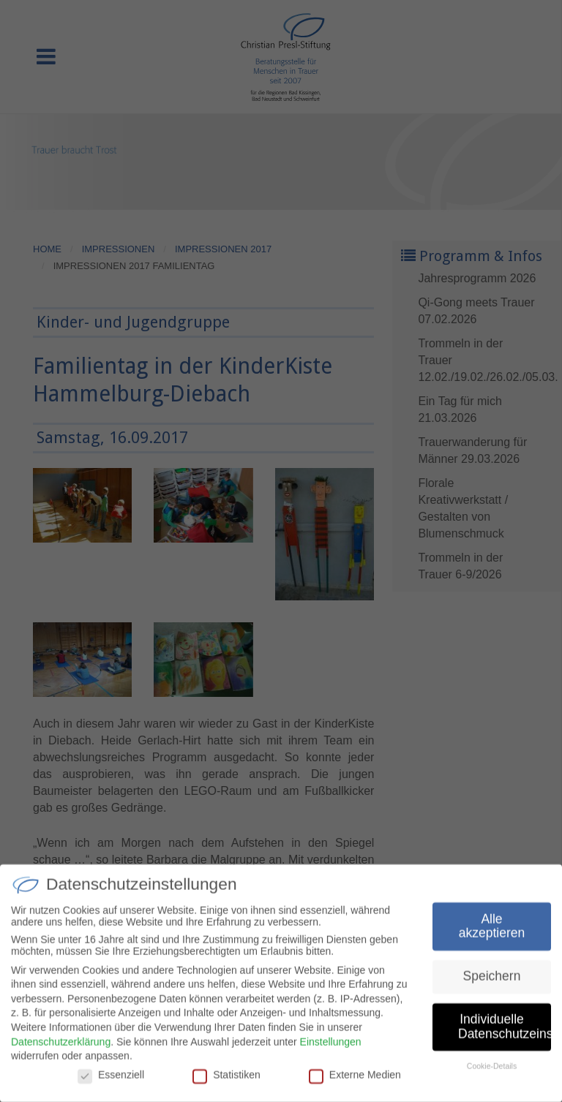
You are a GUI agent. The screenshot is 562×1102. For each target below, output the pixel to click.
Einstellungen (330, 1046)
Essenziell (111, 1078)
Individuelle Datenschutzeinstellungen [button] (504, 1031)
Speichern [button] (492, 980)
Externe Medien (355, 1078)
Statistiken (226, 1078)
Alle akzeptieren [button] (492, 930)
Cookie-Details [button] (492, 1069)
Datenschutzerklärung (60, 1046)
